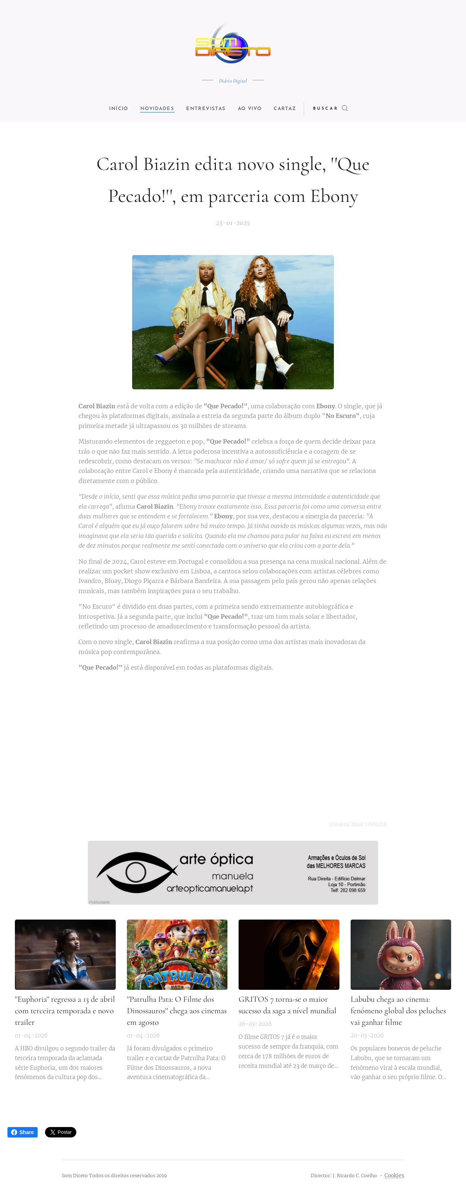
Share (22, 1132)
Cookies (394, 1175)
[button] (339, 109)
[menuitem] (114, 109)
